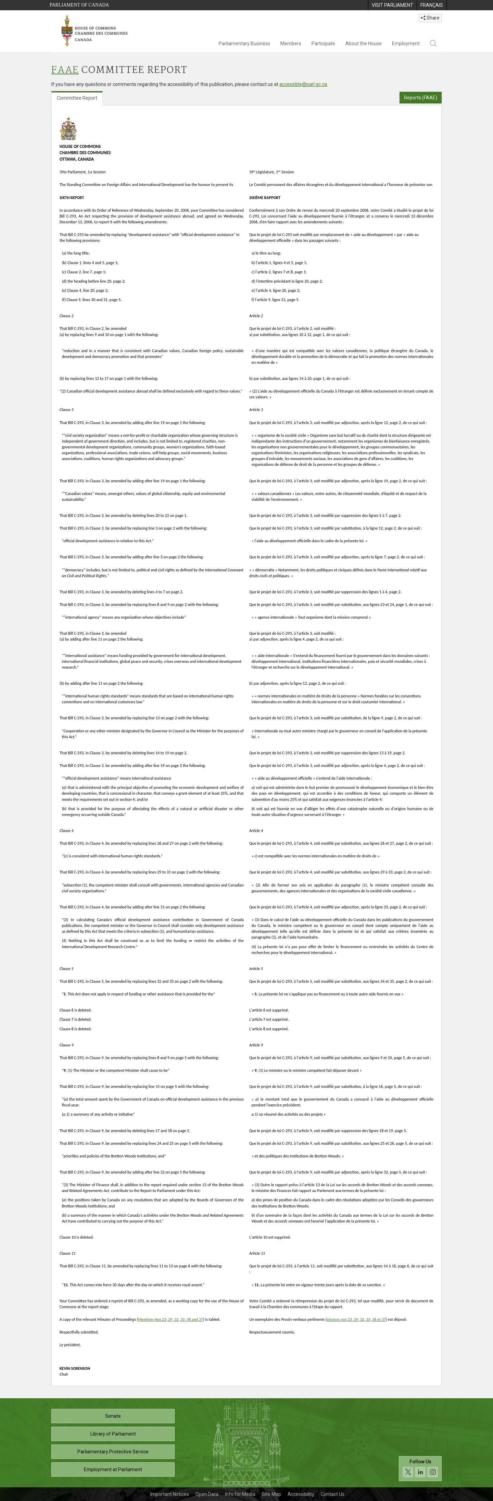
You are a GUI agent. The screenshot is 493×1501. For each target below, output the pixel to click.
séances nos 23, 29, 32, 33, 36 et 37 (356, 1319)
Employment (406, 43)
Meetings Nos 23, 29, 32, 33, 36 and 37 (170, 1319)
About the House (363, 43)
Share (430, 18)
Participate (323, 43)
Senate (113, 1416)
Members (290, 43)
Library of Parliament (113, 1434)
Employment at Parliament (113, 1469)
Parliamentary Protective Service (113, 1451)
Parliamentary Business (244, 43)
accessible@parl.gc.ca (303, 84)
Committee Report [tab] (77, 98)
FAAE (65, 70)
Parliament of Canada (79, 5)
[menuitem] (392, 5)
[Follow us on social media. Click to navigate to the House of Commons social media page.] (420, 1468)
